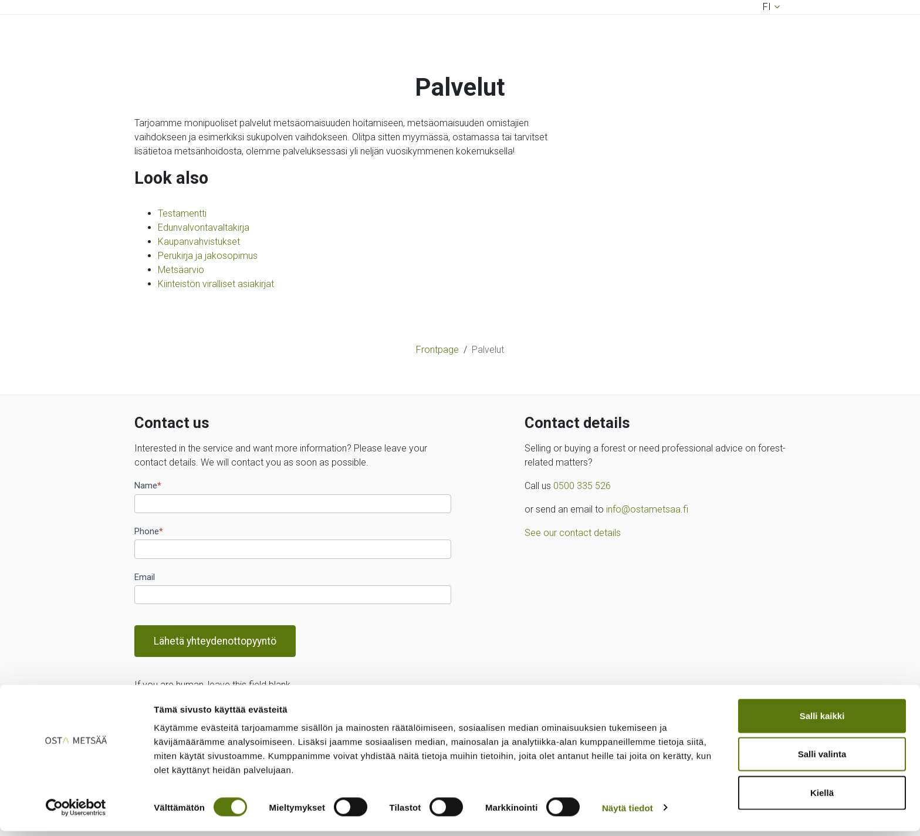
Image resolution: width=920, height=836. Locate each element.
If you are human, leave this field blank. (213, 684)
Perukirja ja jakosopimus (208, 255)
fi (767, 6)
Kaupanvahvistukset (199, 241)
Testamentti (182, 213)
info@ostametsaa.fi (647, 509)
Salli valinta (822, 759)
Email (144, 577)
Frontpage (437, 349)
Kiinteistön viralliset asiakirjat (216, 283)
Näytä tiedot (627, 813)
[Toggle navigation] (150, 312)
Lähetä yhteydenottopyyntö (215, 641)
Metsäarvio (181, 269)
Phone (148, 531)
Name (147, 485)
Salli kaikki (822, 721)
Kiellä (822, 798)
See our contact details (573, 532)
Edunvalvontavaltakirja (203, 227)
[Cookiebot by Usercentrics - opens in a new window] (76, 813)
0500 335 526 (582, 485)
